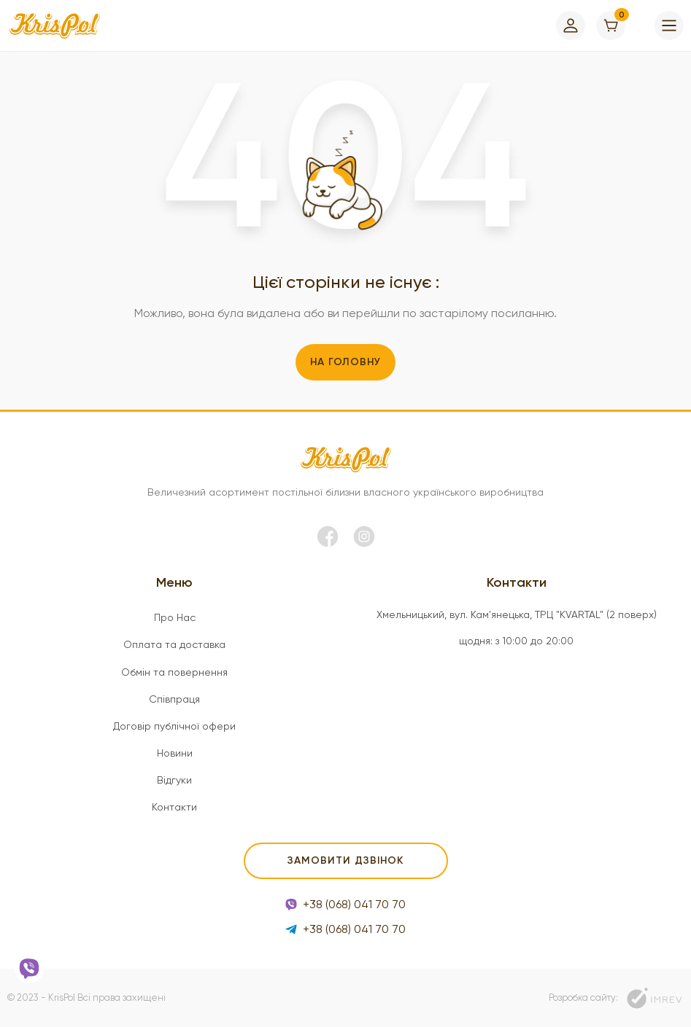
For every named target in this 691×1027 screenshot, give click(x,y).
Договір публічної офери (174, 726)
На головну (345, 362)
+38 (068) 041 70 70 (345, 904)
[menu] (669, 25)
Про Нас (175, 617)
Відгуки (174, 780)
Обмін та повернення (174, 672)
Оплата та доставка (174, 644)
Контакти (174, 807)
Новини (175, 753)
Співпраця (174, 699)
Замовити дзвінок (345, 860)
